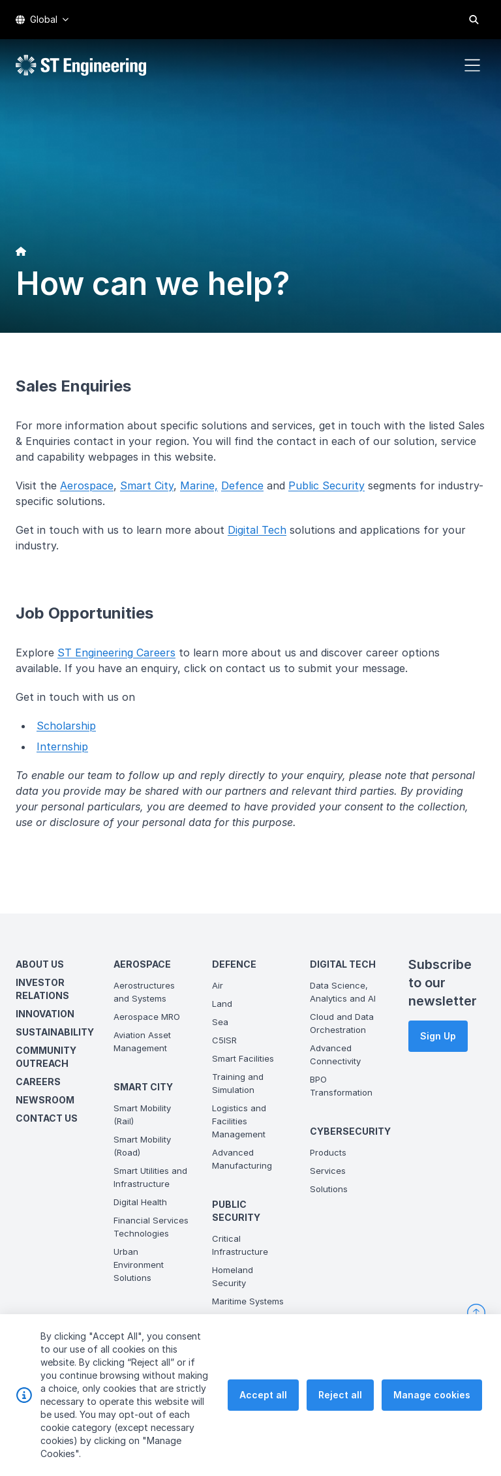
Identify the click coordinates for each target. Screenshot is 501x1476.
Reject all (340, 1415)
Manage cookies (431, 1415)
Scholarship (66, 725)
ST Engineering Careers (116, 652)
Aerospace (87, 485)
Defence (242, 485)
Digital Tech (257, 529)
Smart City (147, 485)
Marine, (199, 485)
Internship (62, 746)
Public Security (326, 485)
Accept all (263, 1415)
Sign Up (438, 1035)
